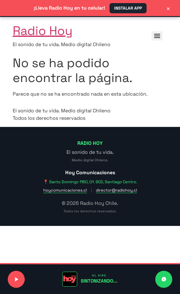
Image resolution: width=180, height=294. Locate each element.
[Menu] (157, 36)
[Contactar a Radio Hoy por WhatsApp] (163, 279)
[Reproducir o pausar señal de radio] (16, 279)
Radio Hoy (42, 31)
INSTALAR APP (128, 8)
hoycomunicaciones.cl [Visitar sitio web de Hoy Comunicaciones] (65, 190)
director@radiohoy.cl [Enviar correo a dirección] (116, 190)
